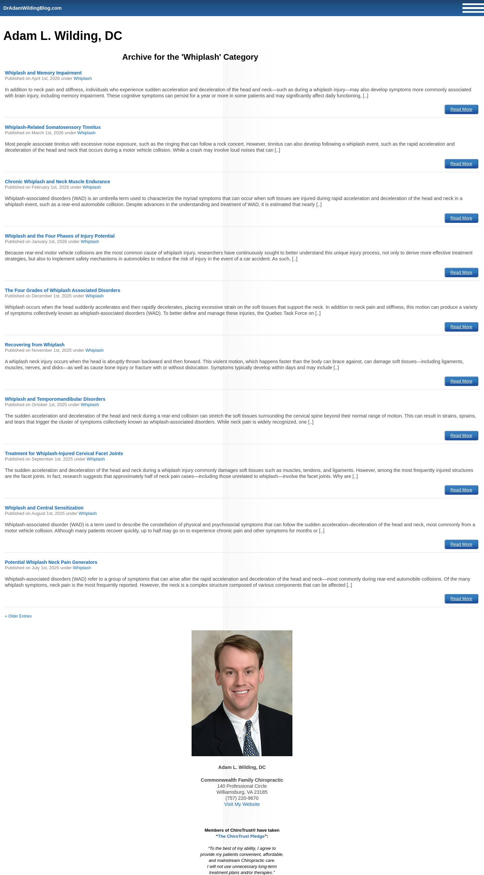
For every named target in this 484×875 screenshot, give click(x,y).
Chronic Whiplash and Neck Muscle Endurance (57, 181)
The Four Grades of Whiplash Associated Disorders (62, 290)
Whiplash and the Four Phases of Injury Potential (60, 236)
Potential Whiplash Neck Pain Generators (51, 562)
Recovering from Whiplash (35, 344)
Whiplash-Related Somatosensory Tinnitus (52, 127)
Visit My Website (242, 804)
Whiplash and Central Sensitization (44, 508)
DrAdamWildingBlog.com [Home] (32, 8)
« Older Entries (18, 616)
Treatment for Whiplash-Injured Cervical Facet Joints (64, 453)
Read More (461, 109)
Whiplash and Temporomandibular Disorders (55, 399)
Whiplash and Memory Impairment (43, 73)
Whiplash (83, 78)
